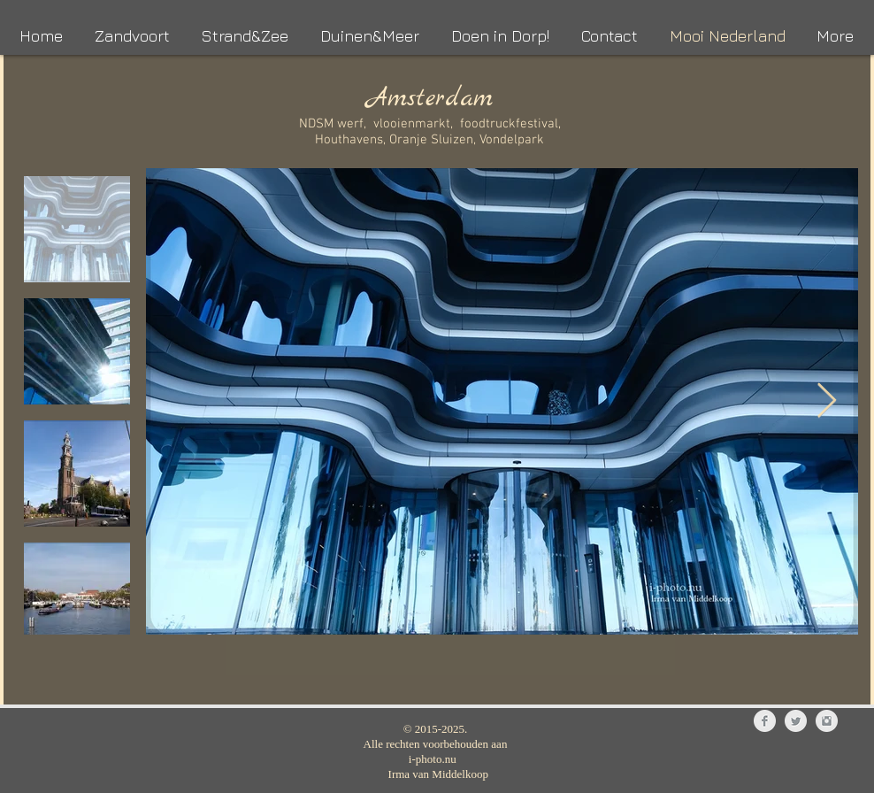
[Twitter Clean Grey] (796, 721)
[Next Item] (827, 401)
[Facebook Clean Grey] (765, 721)
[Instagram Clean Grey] (827, 721)
